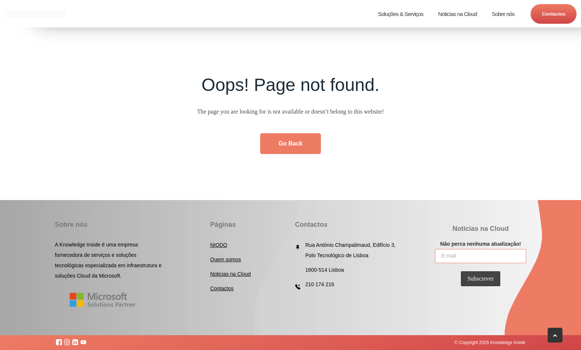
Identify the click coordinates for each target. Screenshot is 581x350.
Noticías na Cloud (457, 14)
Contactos (553, 14)
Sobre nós (503, 14)
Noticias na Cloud (230, 274)
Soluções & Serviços (400, 14)
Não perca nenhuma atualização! (480, 243)
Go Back (291, 143)
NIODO (218, 245)
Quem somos (225, 259)
